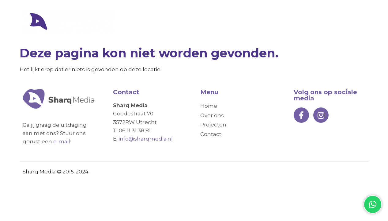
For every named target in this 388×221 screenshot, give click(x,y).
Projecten (307, 22)
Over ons (265, 22)
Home (230, 22)
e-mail (61, 141)
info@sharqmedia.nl (146, 139)
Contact (347, 22)
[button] (373, 204)
